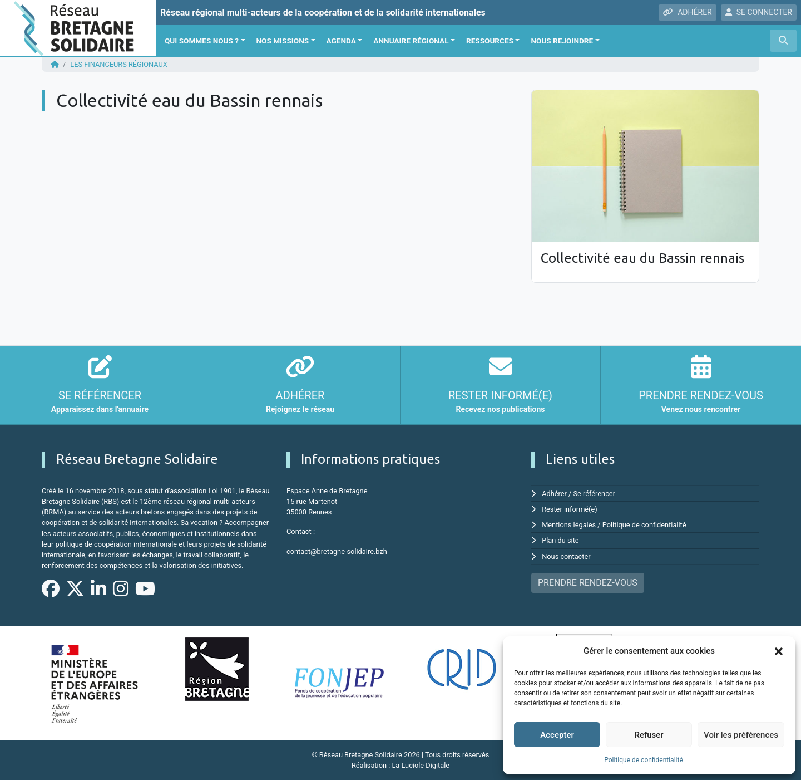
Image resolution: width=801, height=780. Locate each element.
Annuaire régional (410, 40)
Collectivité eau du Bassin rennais (642, 258)
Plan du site (560, 540)
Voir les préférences (741, 735)
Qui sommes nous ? (202, 40)
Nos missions (282, 40)
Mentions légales (569, 525)
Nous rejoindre (562, 40)
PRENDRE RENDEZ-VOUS (587, 582)
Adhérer (554, 493)
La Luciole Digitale (420, 765)
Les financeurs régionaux (118, 64)
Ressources (489, 40)
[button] (778, 650)
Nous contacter (566, 556)
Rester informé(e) (569, 509)
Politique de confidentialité (643, 760)
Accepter (556, 735)
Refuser (648, 735)
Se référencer (594, 493)
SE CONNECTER (758, 12)
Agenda (341, 40)
